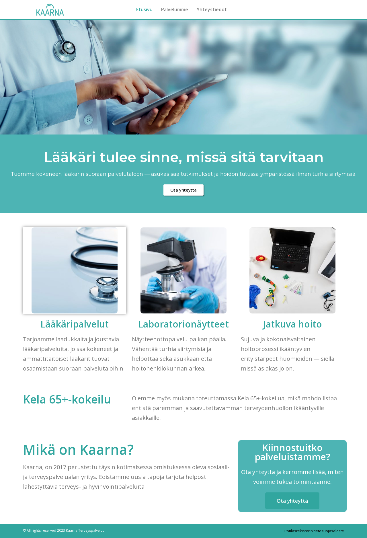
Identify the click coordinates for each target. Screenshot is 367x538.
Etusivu (144, 9)
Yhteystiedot (212, 9)
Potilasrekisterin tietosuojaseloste (314, 530)
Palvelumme (174, 9)
